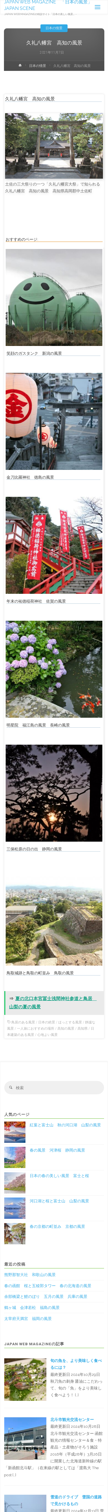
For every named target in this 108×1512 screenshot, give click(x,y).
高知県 (82, 1028)
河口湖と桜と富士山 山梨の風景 (59, 1201)
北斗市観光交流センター (72, 1419)
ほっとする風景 (70, 1022)
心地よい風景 (47, 1035)
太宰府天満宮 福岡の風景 (28, 1318)
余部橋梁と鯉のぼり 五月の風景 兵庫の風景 (45, 1296)
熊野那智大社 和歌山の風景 (30, 1274)
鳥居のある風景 (23, 1022)
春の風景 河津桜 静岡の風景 (57, 1150)
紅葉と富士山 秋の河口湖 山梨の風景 (65, 1125)
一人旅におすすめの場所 (35, 1028)
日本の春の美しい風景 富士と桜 (59, 1175)
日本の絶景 (46, 1022)
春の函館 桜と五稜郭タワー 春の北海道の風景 (47, 1285)
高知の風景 (65, 1028)
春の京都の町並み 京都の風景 (57, 1226)
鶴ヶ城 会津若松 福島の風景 (32, 1307)
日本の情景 (54, 28)
